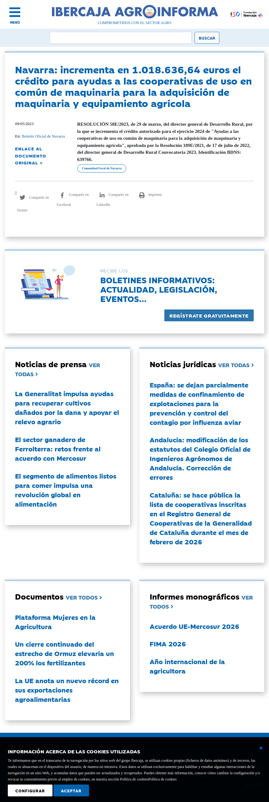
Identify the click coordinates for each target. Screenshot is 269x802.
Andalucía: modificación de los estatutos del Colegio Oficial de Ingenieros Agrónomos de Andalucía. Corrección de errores (200, 458)
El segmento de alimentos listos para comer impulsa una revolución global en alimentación (65, 489)
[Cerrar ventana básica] (261, 748)
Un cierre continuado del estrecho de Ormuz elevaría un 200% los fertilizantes (64, 653)
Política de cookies (162, 779)
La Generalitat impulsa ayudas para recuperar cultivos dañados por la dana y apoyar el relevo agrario (67, 407)
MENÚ (15, 22)
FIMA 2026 (168, 643)
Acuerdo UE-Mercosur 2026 (194, 626)
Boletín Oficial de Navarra (43, 136)
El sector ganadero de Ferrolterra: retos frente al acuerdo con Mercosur (58, 449)
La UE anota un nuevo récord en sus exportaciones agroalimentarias (67, 690)
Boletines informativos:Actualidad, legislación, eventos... (158, 289)
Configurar (30, 790)
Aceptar (71, 790)
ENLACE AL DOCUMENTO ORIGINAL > (30, 155)
